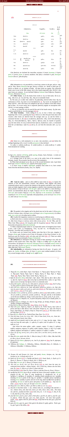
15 (9, 332)
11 (9, 314)
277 (12, 96)
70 (57, 81)
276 (12, 84)
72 (57, 258)
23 (9, 370)
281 (12, 211)
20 (9, 358)
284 (12, 249)
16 (9, 336)
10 (9, 306)
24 (9, 372)
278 (12, 113)
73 (57, 351)
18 (9, 344)
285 (12, 264)
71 (57, 152)
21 (9, 362)
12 (9, 316)
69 (57, 11)
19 (9, 354)
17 (9, 340)
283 (12, 239)
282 (12, 217)
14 (9, 320)
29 (9, 403)
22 (9, 364)
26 (9, 385)
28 (9, 396)
